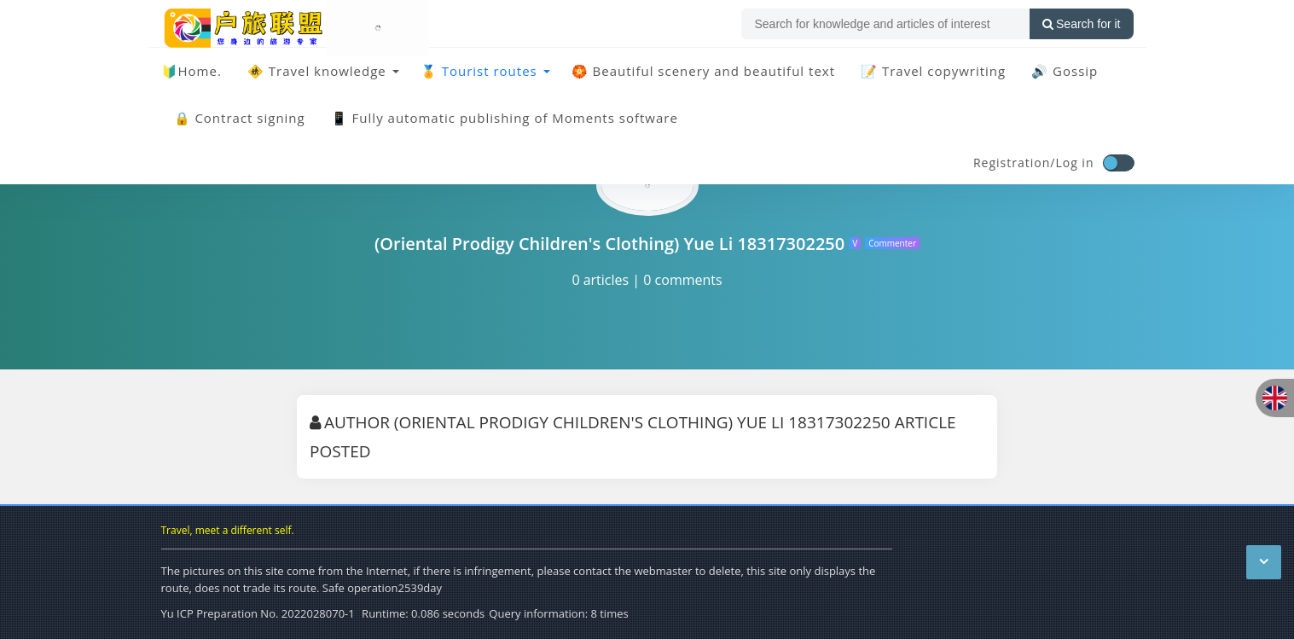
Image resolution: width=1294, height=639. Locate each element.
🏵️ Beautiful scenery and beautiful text (703, 70)
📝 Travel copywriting (933, 70)
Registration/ (1014, 162)
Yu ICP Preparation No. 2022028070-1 (258, 613)
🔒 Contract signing (239, 117)
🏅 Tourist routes (479, 70)
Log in (1074, 162)
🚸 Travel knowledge (316, 70)
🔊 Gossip (1064, 70)
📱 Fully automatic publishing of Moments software (504, 117)
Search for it (1081, 24)
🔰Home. (191, 70)
